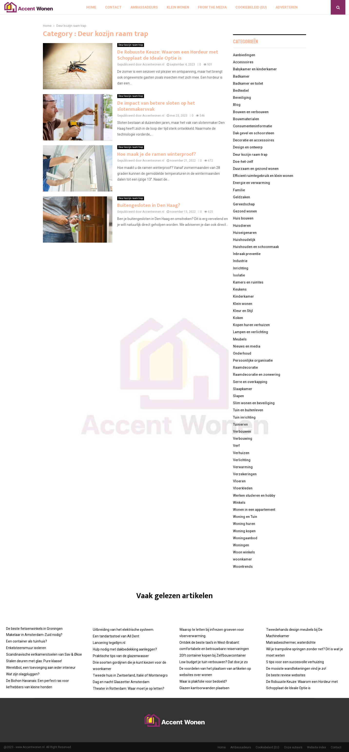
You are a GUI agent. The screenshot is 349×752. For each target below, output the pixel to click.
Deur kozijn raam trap (130, 45)
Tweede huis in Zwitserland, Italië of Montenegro (130, 675)
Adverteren (287, 7)
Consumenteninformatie (252, 126)
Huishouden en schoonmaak (256, 247)
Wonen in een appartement (254, 510)
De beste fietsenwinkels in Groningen (34, 629)
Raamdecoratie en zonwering (256, 374)
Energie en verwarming (251, 183)
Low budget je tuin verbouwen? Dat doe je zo (213, 662)
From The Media (212, 7)
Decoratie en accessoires (253, 140)
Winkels (239, 502)
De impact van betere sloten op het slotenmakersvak (156, 106)
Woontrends (243, 567)
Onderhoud (242, 353)
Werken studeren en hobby (254, 495)
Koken (238, 318)
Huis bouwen (243, 218)
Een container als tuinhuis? (26, 641)
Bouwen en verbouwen (251, 112)
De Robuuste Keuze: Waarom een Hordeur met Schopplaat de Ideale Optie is (167, 55)
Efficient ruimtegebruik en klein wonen (263, 176)
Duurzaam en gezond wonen (256, 169)
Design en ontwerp (247, 147)
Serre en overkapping (250, 382)
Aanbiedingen (244, 55)
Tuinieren (240, 424)
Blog (237, 105)
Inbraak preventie (247, 254)
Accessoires (243, 62)
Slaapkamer (242, 389)
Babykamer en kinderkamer (255, 69)
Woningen (241, 545)
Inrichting (240, 268)
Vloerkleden (242, 488)
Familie (239, 190)
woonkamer (242, 559)
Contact (113, 7)
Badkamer (241, 76)
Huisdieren (242, 226)
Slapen (238, 396)
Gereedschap (244, 204)
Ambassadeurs (144, 7)
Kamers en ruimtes (248, 282)
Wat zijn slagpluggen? (22, 674)
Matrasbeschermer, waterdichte (291, 642)
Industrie (240, 261)
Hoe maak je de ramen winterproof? (156, 154)
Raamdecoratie (245, 367)
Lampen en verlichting (250, 332)
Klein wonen (178, 7)
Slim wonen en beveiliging (254, 403)
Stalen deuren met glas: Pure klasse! (34, 661)
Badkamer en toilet (248, 83)
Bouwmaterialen (246, 119)
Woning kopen (244, 531)
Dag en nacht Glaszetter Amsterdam (121, 682)
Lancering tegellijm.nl (109, 643)
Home (91, 7)
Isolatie (239, 275)
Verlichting (242, 460)
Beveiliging (242, 98)
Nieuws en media (246, 346)
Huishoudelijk (244, 240)
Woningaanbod (245, 538)
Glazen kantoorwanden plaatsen (204, 688)
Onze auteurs (293, 747)
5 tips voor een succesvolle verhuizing (295, 662)
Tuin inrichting (244, 417)
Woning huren (244, 524)
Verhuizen (241, 453)
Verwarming (243, 467)
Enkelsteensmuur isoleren (26, 648)
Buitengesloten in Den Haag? (148, 205)
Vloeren (239, 481)
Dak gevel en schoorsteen (253, 133)
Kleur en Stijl (243, 311)
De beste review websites (285, 675)
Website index (316, 747)
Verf (236, 446)
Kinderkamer (243, 296)
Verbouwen (242, 431)
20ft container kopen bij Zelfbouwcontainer (212, 655)
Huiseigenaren (245, 233)
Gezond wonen (245, 211)
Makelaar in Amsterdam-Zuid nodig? (34, 635)
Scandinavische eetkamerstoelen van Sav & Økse (44, 654)
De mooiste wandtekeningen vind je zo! (296, 668)
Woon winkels (244, 552)
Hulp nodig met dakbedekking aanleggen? (125, 649)
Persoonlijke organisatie (253, 360)
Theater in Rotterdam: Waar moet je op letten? (128, 688)
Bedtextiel (241, 90)
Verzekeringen (245, 474)
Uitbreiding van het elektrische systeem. (123, 630)
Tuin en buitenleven (248, 410)
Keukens (240, 289)
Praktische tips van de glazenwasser (121, 656)
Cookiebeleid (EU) (251, 7)
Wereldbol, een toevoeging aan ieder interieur (41, 667)
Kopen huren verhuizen (251, 325)
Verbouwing (242, 438)
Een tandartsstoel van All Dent (116, 636)
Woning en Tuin (245, 517)
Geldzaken (241, 197)
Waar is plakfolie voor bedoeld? (203, 681)
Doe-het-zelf (243, 162)
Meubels (240, 339)
